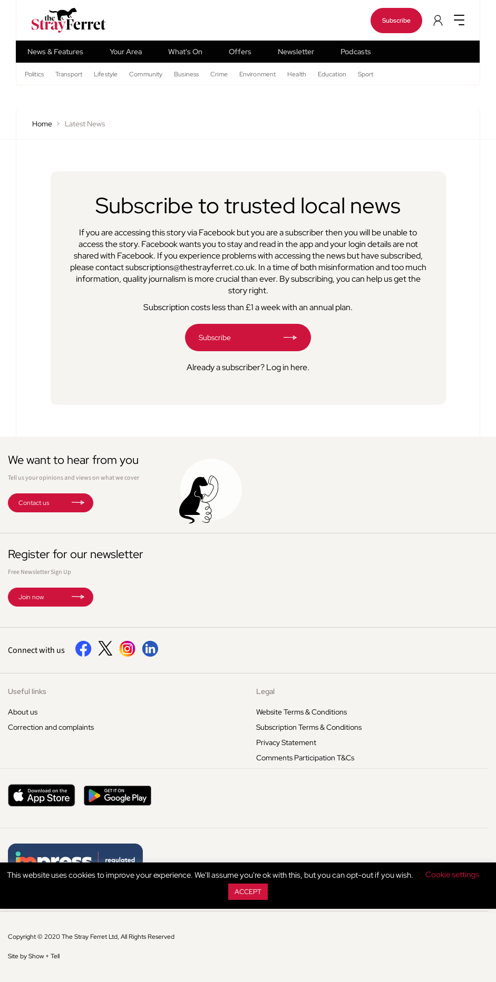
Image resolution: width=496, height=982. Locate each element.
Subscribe (396, 20)
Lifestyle (106, 74)
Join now (31, 597)
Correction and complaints (51, 727)
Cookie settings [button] (452, 874)
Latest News (85, 123)
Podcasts (356, 51)
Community (145, 74)
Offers (240, 51)
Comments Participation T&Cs (305, 757)
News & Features (55, 51)
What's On (185, 51)
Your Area (126, 51)
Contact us (33, 503)
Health (296, 74)
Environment (257, 74)
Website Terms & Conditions (301, 712)
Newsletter (296, 51)
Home (42, 123)
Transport (68, 74)
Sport (366, 74)
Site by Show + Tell (34, 956)
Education (332, 74)
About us (22, 712)
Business (186, 74)
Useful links (27, 691)
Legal (265, 691)
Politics (34, 74)
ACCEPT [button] (248, 891)
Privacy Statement (286, 742)
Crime (219, 74)
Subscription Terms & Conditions (309, 727)
